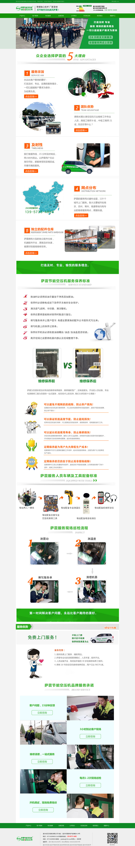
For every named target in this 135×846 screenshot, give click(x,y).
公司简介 (74, 15)
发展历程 (61, 15)
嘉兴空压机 (46, 845)
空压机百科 (86, 15)
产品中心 (22, 15)
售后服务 (48, 15)
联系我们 (100, 15)
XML (118, 1)
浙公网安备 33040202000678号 (71, 842)
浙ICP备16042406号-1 (55, 842)
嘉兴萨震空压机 (65, 845)
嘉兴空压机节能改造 (76, 845)
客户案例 (35, 15)
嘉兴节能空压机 (55, 845)
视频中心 (112, 15)
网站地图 (114, 1)
